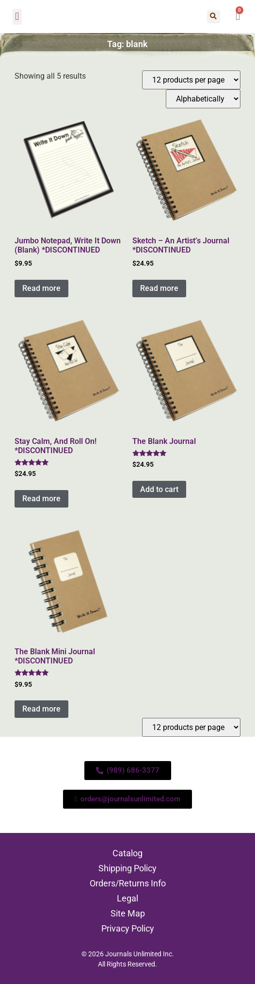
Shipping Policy (127, 868)
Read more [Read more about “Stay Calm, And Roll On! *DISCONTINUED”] (41, 498)
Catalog (127, 853)
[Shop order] (203, 98)
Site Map (128, 913)
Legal (127, 898)
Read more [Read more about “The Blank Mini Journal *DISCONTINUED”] (41, 708)
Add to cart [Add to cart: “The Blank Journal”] (159, 489)
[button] (17, 17)
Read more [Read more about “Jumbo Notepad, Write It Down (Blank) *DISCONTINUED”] (41, 288)
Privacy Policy (127, 928)
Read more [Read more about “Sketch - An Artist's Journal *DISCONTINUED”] (159, 288)
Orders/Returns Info (128, 883)
